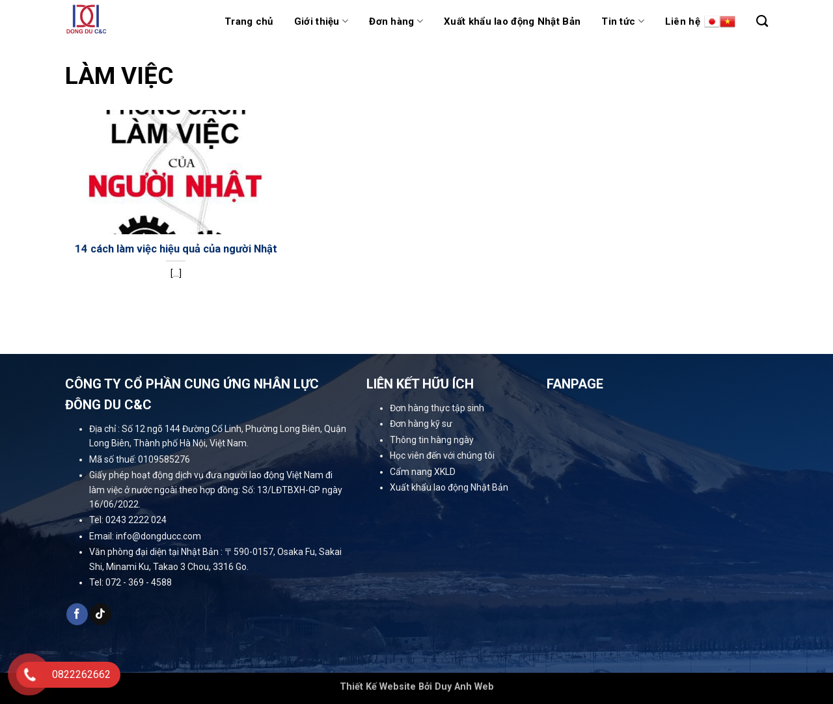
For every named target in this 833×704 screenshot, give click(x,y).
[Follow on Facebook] (77, 614)
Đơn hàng (396, 21)
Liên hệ (682, 21)
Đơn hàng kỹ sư (421, 423)
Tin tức (622, 21)
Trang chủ (249, 21)
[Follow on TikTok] (100, 614)
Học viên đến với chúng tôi (442, 455)
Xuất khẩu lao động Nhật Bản (512, 21)
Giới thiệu (321, 21)
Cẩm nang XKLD (423, 472)
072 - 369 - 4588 (138, 582)
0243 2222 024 (136, 520)
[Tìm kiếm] (762, 21)
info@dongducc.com (158, 536)
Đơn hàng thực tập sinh (437, 408)
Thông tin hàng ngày (432, 440)
